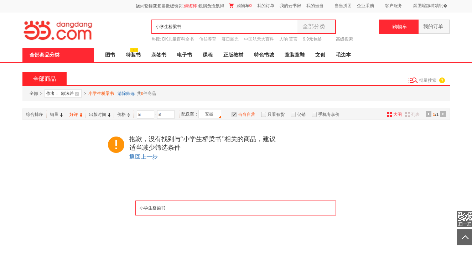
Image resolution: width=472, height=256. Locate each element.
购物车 (239, 5)
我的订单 (265, 5)
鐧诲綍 (190, 6)
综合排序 (34, 114)
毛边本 (343, 55)
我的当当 (314, 5)
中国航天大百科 (259, 39)
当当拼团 (343, 5)
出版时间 (99, 114)
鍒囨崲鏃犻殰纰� (430, 5)
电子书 (184, 55)
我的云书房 (290, 5)
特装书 (133, 55)
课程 (208, 55)
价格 (123, 114)
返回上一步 (143, 157)
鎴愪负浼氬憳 (211, 6)
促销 (301, 114)
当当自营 (246, 114)
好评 (75, 114)
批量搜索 (427, 80)
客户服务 (393, 5)
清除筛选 (126, 93)
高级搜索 (344, 39)
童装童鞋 (295, 55)
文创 (320, 55)
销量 (56, 114)
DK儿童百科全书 (178, 39)
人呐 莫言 (288, 39)
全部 (34, 93)
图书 (110, 55)
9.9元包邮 (312, 39)
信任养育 (207, 39)
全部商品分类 (44, 55)
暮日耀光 (230, 39)
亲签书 (158, 55)
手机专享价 (328, 114)
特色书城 (264, 55)
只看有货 (276, 114)
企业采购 (365, 5)
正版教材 (233, 55)
